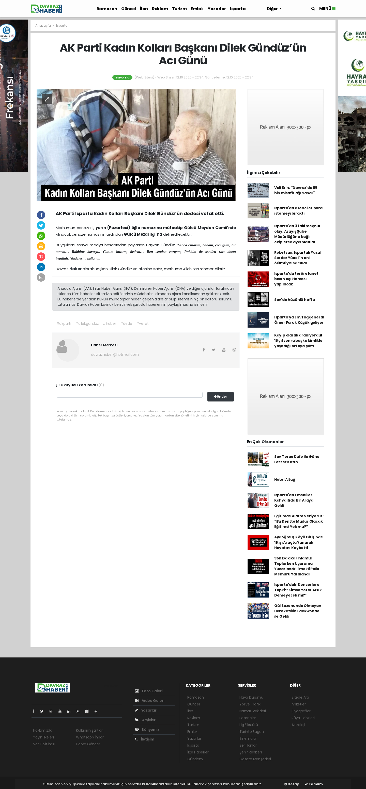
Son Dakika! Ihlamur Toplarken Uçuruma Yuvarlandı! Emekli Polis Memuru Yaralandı (296, 566)
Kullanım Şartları (89, 730)
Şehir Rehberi (250, 752)
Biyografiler (301, 711)
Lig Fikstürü (248, 724)
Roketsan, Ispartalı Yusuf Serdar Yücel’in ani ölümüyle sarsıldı (298, 258)
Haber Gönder (88, 744)
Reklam (160, 9)
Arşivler (145, 719)
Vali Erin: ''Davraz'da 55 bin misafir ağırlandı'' (295, 190)
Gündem (195, 759)
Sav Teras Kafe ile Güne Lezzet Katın (296, 459)
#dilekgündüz (87, 323)
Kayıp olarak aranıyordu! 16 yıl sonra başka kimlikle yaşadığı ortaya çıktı (298, 340)
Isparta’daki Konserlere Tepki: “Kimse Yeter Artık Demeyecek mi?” (298, 590)
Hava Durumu (251, 697)
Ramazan (107, 9)
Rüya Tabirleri (303, 717)
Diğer (273, 9)
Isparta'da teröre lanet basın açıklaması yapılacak (296, 279)
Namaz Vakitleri (252, 711)
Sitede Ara (300, 697)
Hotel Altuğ (284, 479)
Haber (76, 268)
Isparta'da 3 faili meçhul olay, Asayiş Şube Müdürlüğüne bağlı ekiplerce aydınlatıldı (297, 234)
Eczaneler (247, 717)
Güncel (128, 9)
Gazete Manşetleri (255, 759)
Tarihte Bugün (251, 731)
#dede (126, 323)
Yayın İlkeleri (43, 737)
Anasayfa (43, 25)
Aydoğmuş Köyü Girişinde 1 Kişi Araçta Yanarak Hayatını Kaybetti (298, 542)
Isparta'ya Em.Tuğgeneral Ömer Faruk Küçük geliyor (299, 320)
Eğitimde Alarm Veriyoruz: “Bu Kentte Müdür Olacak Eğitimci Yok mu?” (299, 521)
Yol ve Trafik (250, 704)
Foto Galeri (149, 691)
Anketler (299, 704)
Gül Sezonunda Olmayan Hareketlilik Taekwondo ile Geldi (297, 611)
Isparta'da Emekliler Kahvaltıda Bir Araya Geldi (293, 500)
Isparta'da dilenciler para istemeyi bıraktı (298, 210)
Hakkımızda (42, 730)
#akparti (63, 323)
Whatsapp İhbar (89, 737)
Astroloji (298, 724)
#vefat (142, 323)
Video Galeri (149, 700)
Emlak (197, 9)
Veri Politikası (44, 744)
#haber (109, 323)
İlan (144, 9)
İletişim (144, 739)
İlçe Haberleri (198, 752)
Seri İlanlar (248, 745)
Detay (291, 784)
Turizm (179, 9)
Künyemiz (147, 729)
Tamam (313, 784)
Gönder (220, 396)
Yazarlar (217, 9)
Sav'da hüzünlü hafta (294, 299)
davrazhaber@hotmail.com (115, 354)
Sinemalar (248, 738)
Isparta (238, 9)
